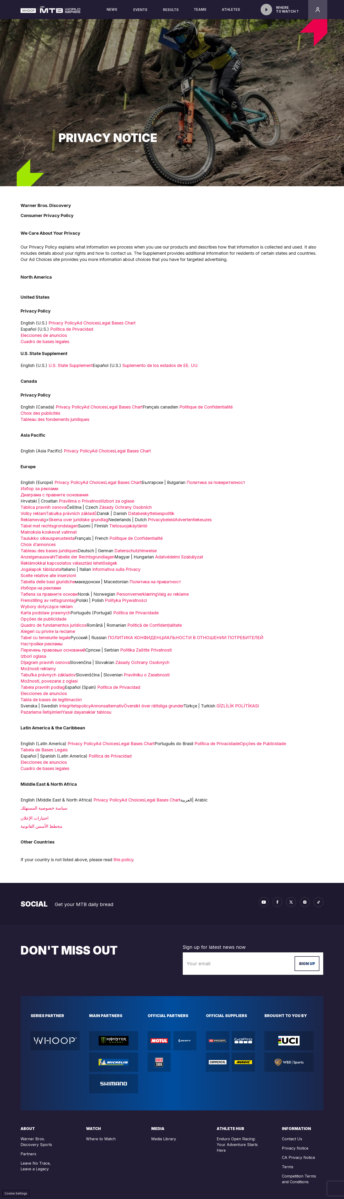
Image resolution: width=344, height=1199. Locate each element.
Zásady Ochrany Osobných (144, 662)
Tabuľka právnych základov (48, 674)
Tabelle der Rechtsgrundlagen (84, 556)
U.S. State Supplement (70, 365)
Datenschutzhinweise (136, 550)
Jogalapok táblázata (41, 569)
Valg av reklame (173, 594)
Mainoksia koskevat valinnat (49, 532)
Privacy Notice (295, 1148)
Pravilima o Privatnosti (81, 501)
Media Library (163, 1138)
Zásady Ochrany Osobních (125, 507)
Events (140, 10)
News (112, 13)
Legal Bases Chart (117, 322)
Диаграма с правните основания (54, 494)
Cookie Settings (16, 1193)
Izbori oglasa (33, 656)
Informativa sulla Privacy (116, 569)
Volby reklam (33, 513)
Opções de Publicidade (263, 743)
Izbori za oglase (118, 501)
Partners (28, 1153)
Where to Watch (101, 1138)
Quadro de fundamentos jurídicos (53, 625)
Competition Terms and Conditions (299, 1179)
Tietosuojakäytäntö (128, 525)
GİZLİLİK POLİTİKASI (237, 705)
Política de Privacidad (71, 329)
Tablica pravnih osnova (43, 507)
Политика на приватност (155, 581)
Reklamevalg (33, 519)
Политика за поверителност (216, 482)
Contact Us (292, 1138)
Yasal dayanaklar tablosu (86, 712)
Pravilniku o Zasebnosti (147, 674)
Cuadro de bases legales (45, 341)
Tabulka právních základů (71, 513)
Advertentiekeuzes (193, 519)
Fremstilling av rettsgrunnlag (48, 600)
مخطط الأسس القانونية (41, 826)
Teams (200, 13)
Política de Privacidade (136, 612)
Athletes (231, 13)
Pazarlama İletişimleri (41, 712)
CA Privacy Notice (298, 1157)
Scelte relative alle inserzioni (48, 575)
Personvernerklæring (136, 594)
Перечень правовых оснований (53, 650)
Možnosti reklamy (38, 668)
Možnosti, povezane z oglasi (49, 681)
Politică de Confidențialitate (154, 625)
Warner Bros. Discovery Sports (36, 1141)
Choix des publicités (40, 413)
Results (171, 10)
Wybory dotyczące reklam (47, 606)
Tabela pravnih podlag (43, 687)
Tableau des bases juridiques (49, 550)
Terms (287, 1166)
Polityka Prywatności (126, 600)
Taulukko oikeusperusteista (48, 538)
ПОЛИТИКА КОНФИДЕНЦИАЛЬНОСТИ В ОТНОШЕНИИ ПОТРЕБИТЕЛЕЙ (185, 637)
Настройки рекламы (42, 643)
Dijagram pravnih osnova (45, 662)
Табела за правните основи (49, 594)
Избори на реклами (41, 587)
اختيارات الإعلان (34, 818)
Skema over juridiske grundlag (78, 519)
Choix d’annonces (38, 544)
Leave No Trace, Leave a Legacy (36, 1166)
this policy (123, 859)
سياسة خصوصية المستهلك (44, 808)
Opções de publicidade (43, 618)
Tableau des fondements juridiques (55, 419)
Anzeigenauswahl (38, 556)
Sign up (307, 963)
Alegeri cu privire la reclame (48, 631)
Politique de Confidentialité (206, 406)
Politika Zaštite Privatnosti (146, 650)
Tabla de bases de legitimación (51, 699)
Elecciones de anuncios (44, 335)
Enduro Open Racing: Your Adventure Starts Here (237, 1144)
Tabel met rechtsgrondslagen (49, 525)
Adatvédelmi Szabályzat (179, 556)
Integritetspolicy (75, 705)
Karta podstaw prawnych (45, 612)
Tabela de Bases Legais (44, 749)
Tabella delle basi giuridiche (48, 581)
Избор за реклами (39, 488)
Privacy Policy (62, 322)
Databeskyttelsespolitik (152, 513)
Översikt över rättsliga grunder (153, 705)
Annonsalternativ (107, 705)
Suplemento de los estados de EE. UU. (160, 365)
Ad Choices (87, 322)
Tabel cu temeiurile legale (45, 637)
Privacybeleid (161, 519)
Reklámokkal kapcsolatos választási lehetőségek (69, 563)
